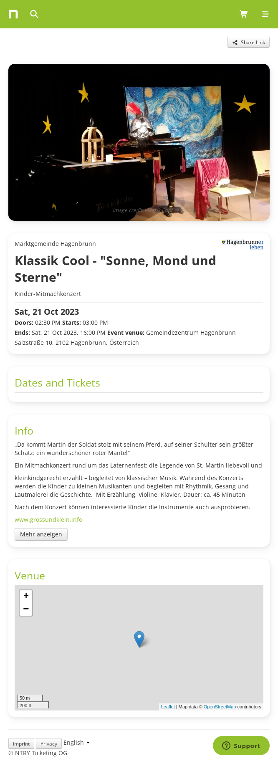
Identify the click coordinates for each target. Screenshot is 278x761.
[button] (139, 639)
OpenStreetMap (220, 706)
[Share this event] (248, 42)
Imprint (21, 743)
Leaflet (168, 706)
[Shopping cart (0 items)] (244, 14)
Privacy (48, 743)
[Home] (13, 14)
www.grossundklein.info (48, 519)
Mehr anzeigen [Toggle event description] (41, 534)
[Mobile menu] (265, 14)
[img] (139, 647)
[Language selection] (76, 742)
